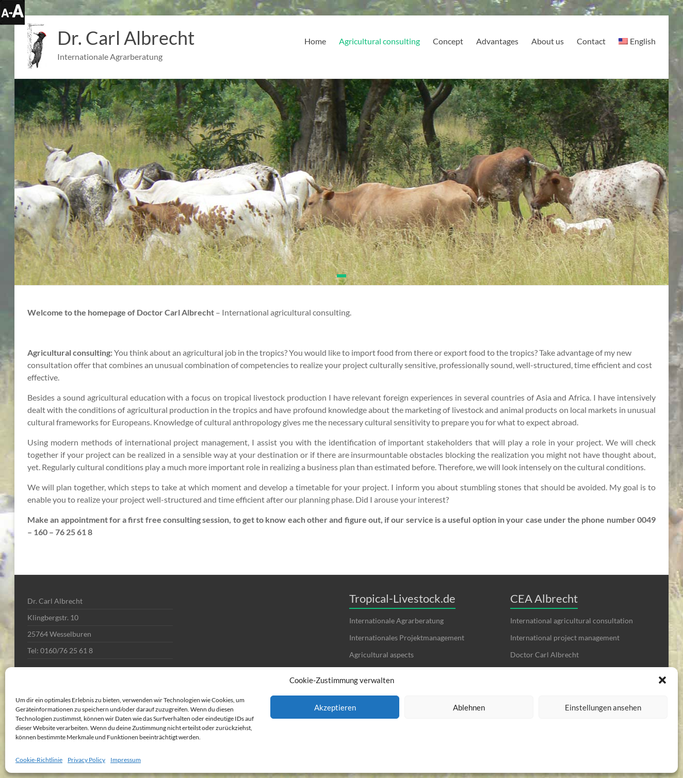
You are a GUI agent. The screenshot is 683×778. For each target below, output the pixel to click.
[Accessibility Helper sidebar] (12, 12)
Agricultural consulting (379, 41)
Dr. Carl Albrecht (125, 37)
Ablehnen (469, 707)
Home (315, 41)
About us (547, 41)
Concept (448, 41)
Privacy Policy (86, 760)
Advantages (497, 41)
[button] (662, 680)
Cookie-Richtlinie (38, 760)
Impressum (125, 760)
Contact (591, 41)
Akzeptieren (335, 707)
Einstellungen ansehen (603, 707)
